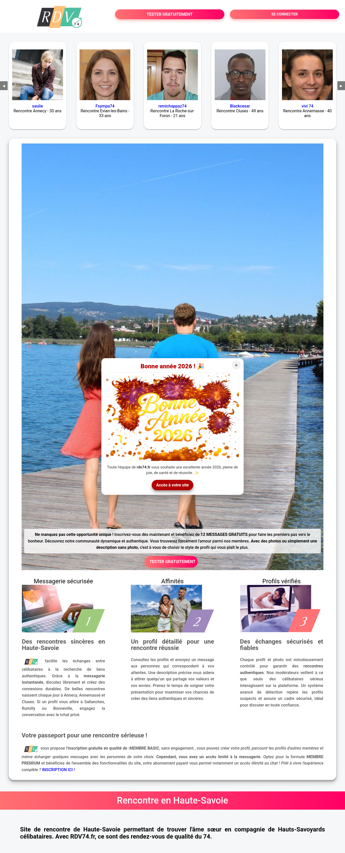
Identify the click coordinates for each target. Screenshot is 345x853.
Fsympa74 (105, 106)
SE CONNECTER (284, 14)
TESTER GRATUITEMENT (170, 14)
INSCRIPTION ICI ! (58, 769)
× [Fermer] (236, 365)
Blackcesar (240, 106)
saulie (37, 106)
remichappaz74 (173, 106)
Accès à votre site (172, 485)
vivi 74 (307, 106)
